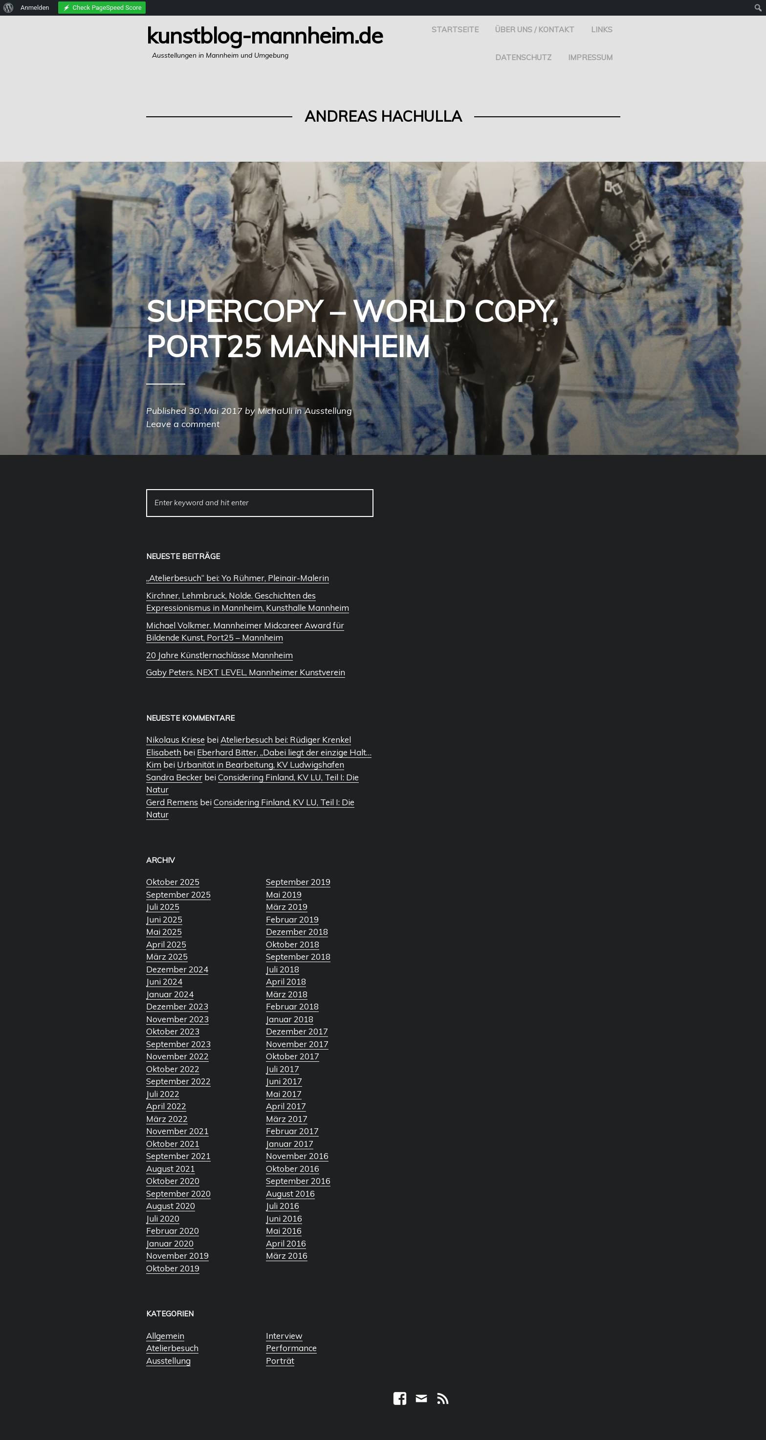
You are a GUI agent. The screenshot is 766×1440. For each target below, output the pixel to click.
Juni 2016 (284, 1218)
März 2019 (286, 907)
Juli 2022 (162, 1094)
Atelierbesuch (172, 1348)
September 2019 (298, 882)
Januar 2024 (170, 994)
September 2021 (178, 1156)
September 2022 (178, 1081)
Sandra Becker (174, 777)
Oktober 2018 (292, 944)
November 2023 (177, 1019)
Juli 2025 (162, 907)
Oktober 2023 (172, 1031)
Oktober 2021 (172, 1144)
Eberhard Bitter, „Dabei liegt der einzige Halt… (284, 752)
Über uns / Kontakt (534, 29)
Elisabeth (163, 752)
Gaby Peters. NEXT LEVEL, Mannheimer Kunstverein (245, 672)
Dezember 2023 (177, 1006)
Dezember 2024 (177, 969)
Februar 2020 (172, 1230)
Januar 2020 (170, 1243)
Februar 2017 (292, 1131)
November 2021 (177, 1131)
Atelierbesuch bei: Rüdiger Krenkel (285, 739)
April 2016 (286, 1243)
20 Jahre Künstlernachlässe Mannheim (219, 655)
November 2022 (177, 1056)
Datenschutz (523, 57)
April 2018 (286, 981)
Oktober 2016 (292, 1168)
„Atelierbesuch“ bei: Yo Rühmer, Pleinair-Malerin (237, 578)
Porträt (280, 1360)
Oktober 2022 (172, 1069)
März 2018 (286, 994)
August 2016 (290, 1193)
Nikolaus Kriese (175, 739)
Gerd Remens (172, 802)
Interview (284, 1336)
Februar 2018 (292, 1006)
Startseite (455, 29)
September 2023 (178, 1044)
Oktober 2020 (172, 1181)
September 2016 (298, 1181)
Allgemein (165, 1336)
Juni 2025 (164, 919)
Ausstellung (168, 1360)
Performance (291, 1348)
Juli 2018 (282, 969)
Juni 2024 (164, 981)
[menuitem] (8, 8)
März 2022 (167, 1119)
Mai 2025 (164, 931)
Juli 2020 (162, 1218)
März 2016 (286, 1255)
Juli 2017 (282, 1069)
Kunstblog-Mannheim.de (264, 35)
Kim (153, 764)
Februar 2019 (292, 919)
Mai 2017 (284, 1094)
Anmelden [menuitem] (35, 7)
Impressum (590, 57)
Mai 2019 (284, 894)
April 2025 (166, 944)
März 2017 (286, 1119)
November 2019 (177, 1255)
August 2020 (170, 1206)
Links (602, 29)
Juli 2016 (282, 1206)
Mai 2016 (284, 1230)
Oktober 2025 (172, 882)
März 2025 (167, 956)
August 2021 (170, 1168)
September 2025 (178, 894)
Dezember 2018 (297, 931)
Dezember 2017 (297, 1031)
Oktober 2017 (292, 1056)
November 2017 (297, 1044)
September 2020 (178, 1193)
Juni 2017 (284, 1081)
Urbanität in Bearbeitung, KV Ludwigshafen (260, 764)
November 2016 (297, 1156)
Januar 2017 (289, 1144)
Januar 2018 (289, 1019)
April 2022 (166, 1106)
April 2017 (286, 1106)
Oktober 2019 (172, 1268)
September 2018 (298, 956)
